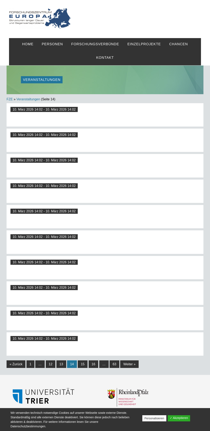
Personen (52, 44)
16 (93, 364)
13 (61, 364)
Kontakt (105, 58)
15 (82, 364)
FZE (135, 14)
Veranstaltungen (28, 99)
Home (27, 44)
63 (114, 364)
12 (50, 364)
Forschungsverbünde (95, 44)
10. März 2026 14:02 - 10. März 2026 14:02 (44, 109)
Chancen (178, 44)
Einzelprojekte (144, 44)
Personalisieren (154, 418)
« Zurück (16, 364)
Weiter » (129, 364)
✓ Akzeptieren (179, 418)
